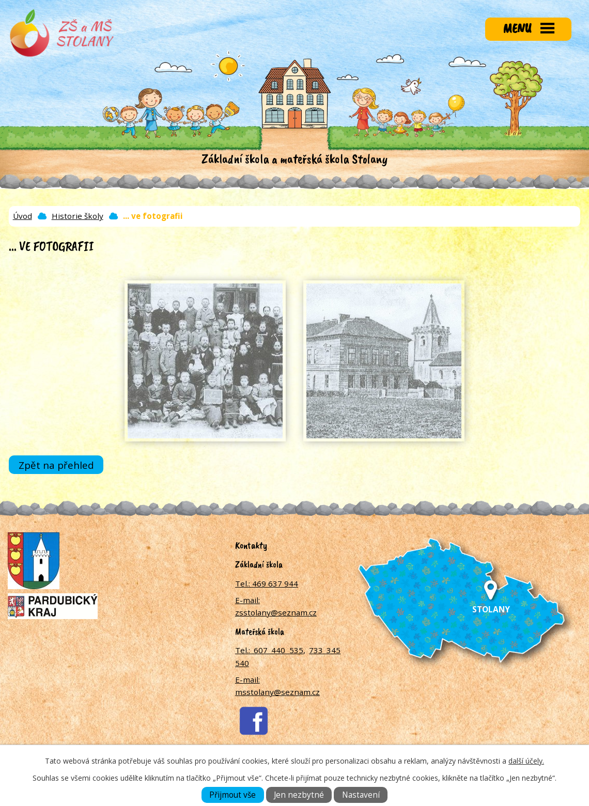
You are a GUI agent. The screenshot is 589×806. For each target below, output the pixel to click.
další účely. (526, 761)
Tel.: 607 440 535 (269, 650)
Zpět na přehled (56, 465)
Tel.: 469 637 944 (266, 583)
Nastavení (361, 794)
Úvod (22, 216)
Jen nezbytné (299, 794)
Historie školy (77, 216)
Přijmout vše (232, 794)
